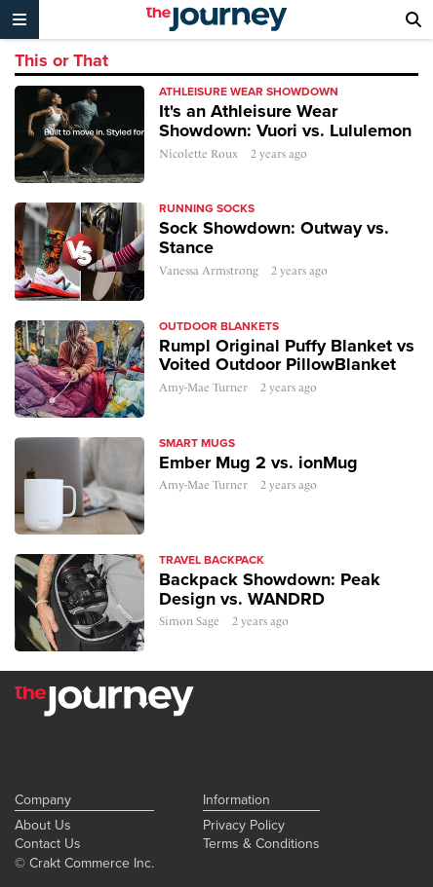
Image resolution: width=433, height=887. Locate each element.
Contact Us (48, 843)
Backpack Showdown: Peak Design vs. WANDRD (269, 589)
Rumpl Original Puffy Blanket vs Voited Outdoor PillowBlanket (286, 355)
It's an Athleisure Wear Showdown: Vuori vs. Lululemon (285, 120)
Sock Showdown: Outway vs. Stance (274, 237)
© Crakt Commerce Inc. (84, 862)
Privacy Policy (244, 824)
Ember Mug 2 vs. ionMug (258, 462)
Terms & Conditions (261, 843)
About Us (43, 824)
